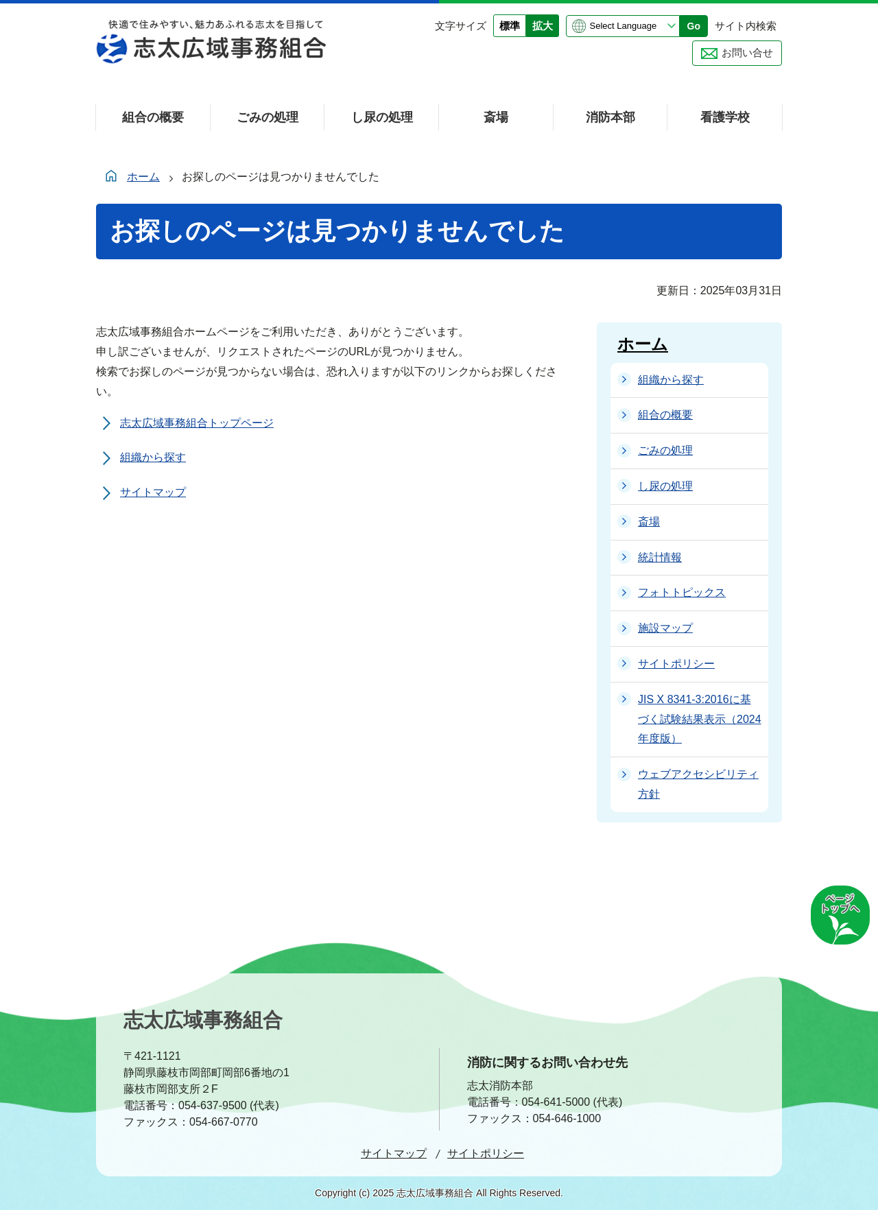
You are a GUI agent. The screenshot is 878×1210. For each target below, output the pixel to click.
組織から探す (153, 457)
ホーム (143, 176)
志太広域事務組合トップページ (197, 423)
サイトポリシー (485, 1153)
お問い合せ (747, 52)
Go (693, 26)
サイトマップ (153, 492)
